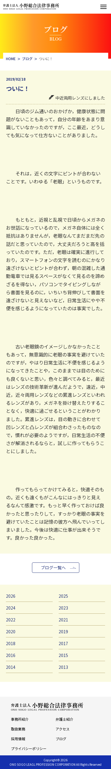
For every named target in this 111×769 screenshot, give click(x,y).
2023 (63, 608)
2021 (63, 620)
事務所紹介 (20, 719)
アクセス (63, 728)
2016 (10, 655)
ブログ (61, 738)
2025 (63, 596)
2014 (10, 667)
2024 (10, 608)
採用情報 (18, 738)
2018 (10, 643)
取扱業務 (18, 728)
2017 (63, 643)
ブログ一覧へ (53, 567)
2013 (63, 667)
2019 (63, 631)
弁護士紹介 (64, 719)
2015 (63, 655)
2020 (10, 631)
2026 (10, 596)
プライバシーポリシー (28, 748)
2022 (10, 620)
